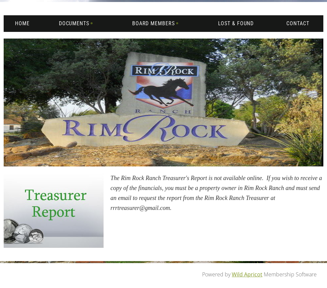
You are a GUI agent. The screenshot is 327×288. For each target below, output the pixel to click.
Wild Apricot (247, 274)
